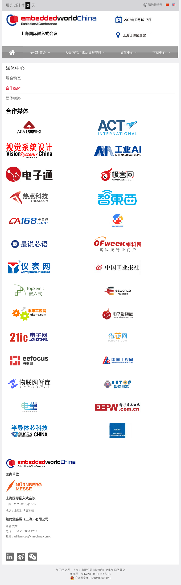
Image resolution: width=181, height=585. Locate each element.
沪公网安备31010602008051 (90, 578)
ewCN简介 (40, 52)
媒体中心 (129, 52)
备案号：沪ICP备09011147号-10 (90, 574)
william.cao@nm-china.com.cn (33, 536)
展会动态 (13, 78)
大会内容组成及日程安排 (85, 52)
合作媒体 (13, 88)
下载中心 (161, 52)
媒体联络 (13, 98)
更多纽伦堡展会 (115, 570)
